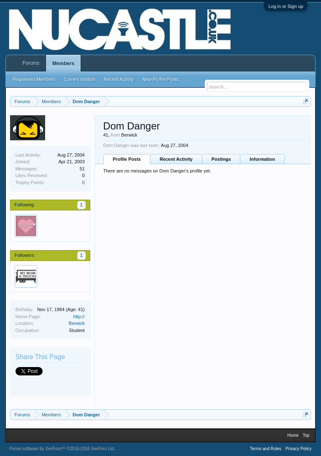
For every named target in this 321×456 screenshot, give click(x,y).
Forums (31, 63)
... (189, 79)
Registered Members (34, 79)
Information (262, 159)
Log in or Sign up (285, 6)
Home (293, 435)
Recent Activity (176, 159)
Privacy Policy (298, 448)
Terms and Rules (265, 448)
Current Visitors (80, 79)
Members (63, 63)
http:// (79, 316)
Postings (221, 159)
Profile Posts (127, 159)
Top (306, 435)
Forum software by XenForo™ (62, 448)
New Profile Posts (161, 79)
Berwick (77, 323)
